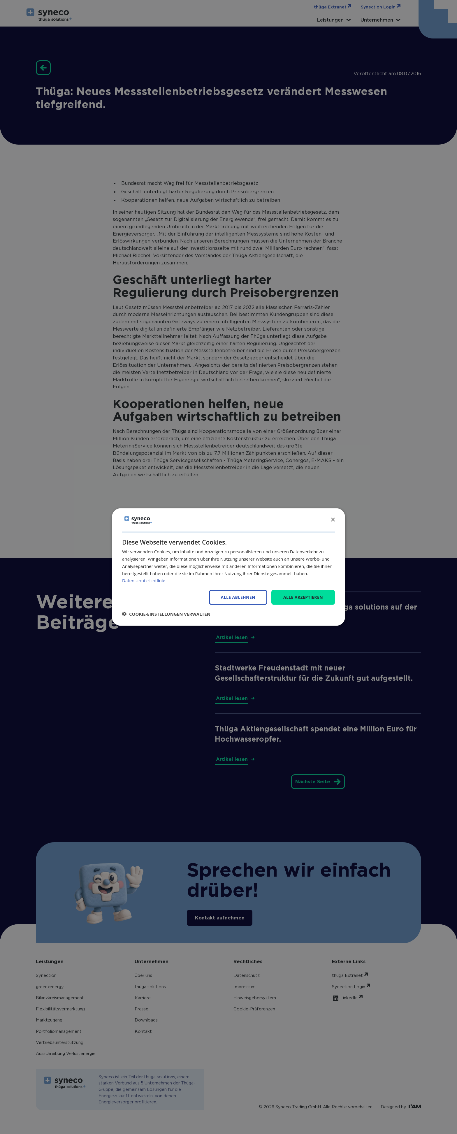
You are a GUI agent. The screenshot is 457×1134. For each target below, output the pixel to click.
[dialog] (228, 567)
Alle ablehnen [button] (238, 597)
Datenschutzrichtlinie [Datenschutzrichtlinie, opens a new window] (143, 580)
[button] (166, 613)
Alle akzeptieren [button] (303, 597)
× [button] (333, 519)
